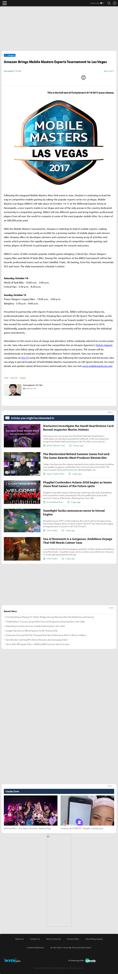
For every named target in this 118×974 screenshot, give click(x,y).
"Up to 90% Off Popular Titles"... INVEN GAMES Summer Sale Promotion (38, 644)
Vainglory (23, 378)
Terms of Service (53, 939)
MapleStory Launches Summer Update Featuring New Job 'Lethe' (35, 626)
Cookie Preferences (35, 947)
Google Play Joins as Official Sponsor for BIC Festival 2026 (31, 630)
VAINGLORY (14, 378)
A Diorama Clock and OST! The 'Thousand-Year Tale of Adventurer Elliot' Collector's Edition (46, 635)
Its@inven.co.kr (30, 388)
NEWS (6, 378)
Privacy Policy (73, 939)
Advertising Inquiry (94, 939)
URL (83, 77)
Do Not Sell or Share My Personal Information (70, 947)
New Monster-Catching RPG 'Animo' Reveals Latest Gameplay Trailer (37, 639)
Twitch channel (104, 345)
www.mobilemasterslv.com (97, 366)
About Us (19, 939)
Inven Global (16, 3)
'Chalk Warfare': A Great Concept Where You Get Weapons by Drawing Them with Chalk (45, 621)
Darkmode (94, 3)
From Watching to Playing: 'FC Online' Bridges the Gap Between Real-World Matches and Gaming (50, 616)
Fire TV (25, 357)
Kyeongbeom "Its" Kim (33, 385)
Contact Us (35, 939)
